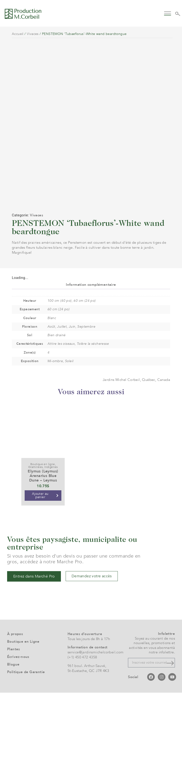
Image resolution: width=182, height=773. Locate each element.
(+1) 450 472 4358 (82, 737)
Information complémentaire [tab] (91, 364)
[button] (167, 13)
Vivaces (33, 34)
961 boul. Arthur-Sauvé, (87, 746)
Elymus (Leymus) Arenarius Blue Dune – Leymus (43, 556)
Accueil (17, 34)
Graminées (35, 547)
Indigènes (51, 547)
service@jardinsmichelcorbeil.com (96, 732)
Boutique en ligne (42, 544)
